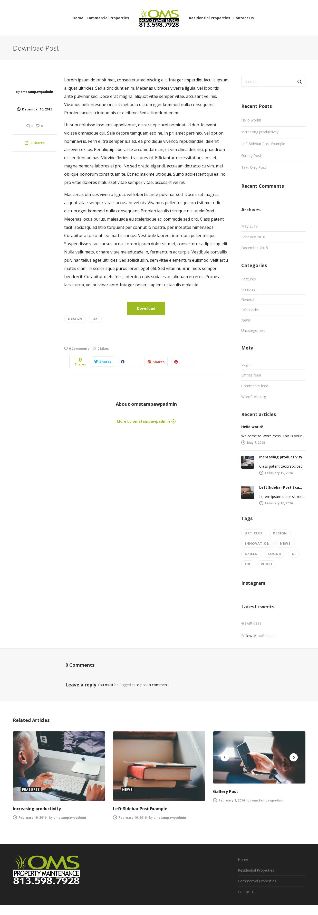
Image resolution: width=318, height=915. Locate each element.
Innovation (257, 543)
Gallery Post (251, 155)
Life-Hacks (250, 309)
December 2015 (254, 247)
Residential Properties (256, 870)
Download (146, 308)
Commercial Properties (257, 881)
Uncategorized (253, 330)
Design (75, 318)
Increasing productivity (259, 131)
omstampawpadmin (37, 92)
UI (294, 553)
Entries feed (251, 375)
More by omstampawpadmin (143, 421)
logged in (127, 684)
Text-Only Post (253, 167)
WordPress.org (253, 396)
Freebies (248, 289)
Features (248, 279)
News (246, 320)
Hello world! (251, 120)
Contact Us (247, 891)
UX (95, 318)
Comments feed (254, 385)
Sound (275, 553)
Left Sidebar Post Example (263, 143)
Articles (254, 533)
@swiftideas (251, 623)
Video (266, 564)
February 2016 (253, 236)
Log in (246, 364)
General (247, 299)
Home (243, 859)
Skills (251, 553)
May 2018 (249, 226)
